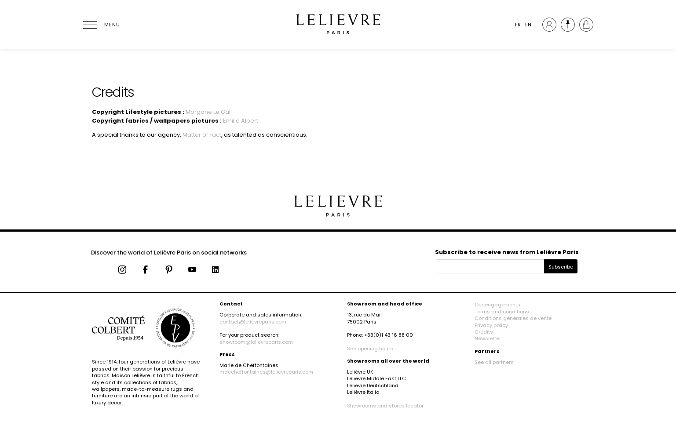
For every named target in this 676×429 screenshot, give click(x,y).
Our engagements (497, 304)
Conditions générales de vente (513, 318)
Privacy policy (491, 325)
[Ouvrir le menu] (100, 25)
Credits (484, 331)
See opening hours (370, 348)
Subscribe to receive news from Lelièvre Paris (507, 252)
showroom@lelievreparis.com (256, 341)
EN (528, 24)
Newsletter (488, 338)
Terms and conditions (502, 311)
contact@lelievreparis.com (252, 321)
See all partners (494, 362)
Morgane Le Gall (209, 112)
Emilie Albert (240, 120)
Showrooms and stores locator (385, 405)
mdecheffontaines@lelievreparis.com (266, 371)
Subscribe (560, 266)
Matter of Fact (202, 135)
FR (518, 24)
